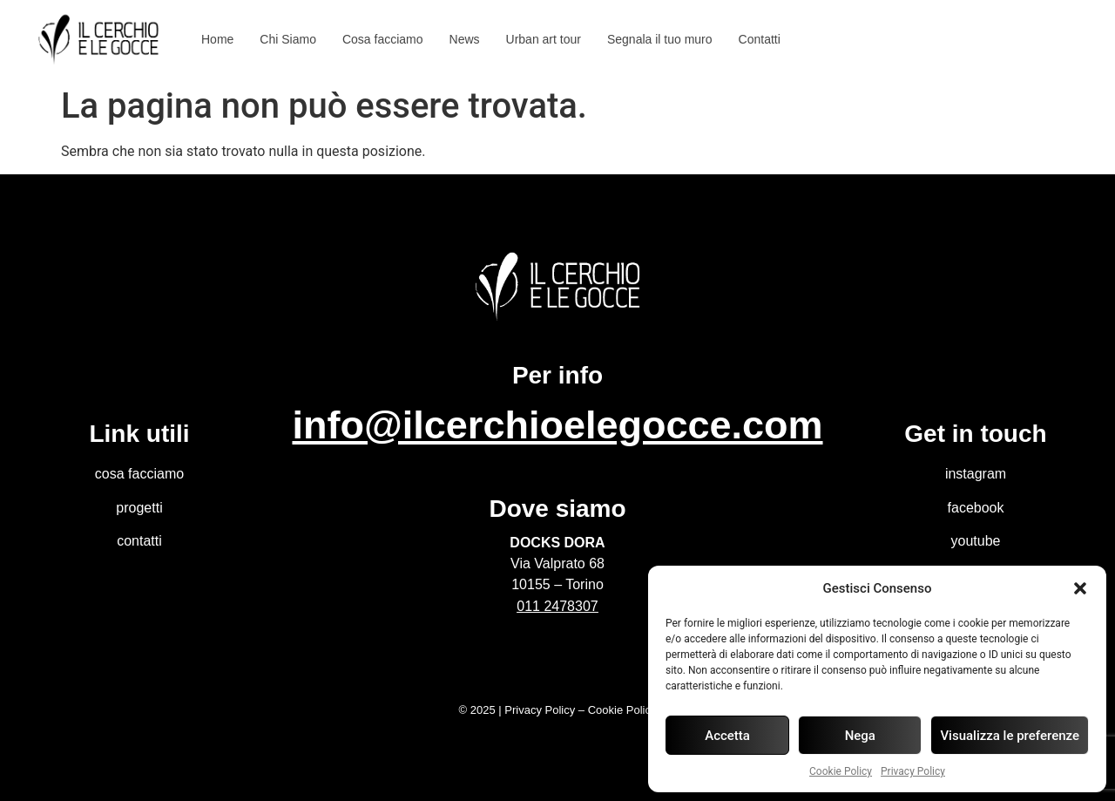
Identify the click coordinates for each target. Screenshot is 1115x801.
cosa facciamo (139, 473)
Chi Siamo (288, 39)
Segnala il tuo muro (660, 39)
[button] (1080, 588)
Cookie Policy (840, 771)
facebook (976, 507)
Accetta (727, 735)
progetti (139, 507)
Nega (860, 735)
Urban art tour (543, 39)
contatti (139, 540)
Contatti (759, 39)
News (464, 39)
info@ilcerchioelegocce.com (557, 425)
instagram (975, 473)
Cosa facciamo (382, 39)
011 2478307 (557, 606)
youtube (976, 540)
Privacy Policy (913, 771)
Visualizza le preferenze (1009, 735)
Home (217, 39)
